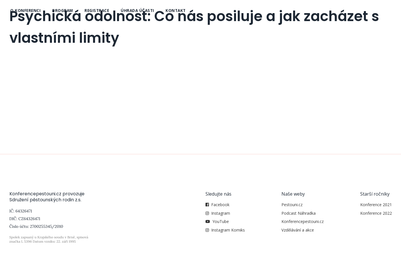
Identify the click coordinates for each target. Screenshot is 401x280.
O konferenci (25, 10)
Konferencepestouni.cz (302, 221)
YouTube (220, 221)
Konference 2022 (376, 213)
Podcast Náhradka (298, 213)
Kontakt (176, 10)
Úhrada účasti (137, 10)
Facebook (220, 204)
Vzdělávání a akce (297, 230)
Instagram (220, 213)
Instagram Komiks (228, 230)
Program (62, 10)
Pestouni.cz (292, 204)
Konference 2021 (376, 204)
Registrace (96, 10)
